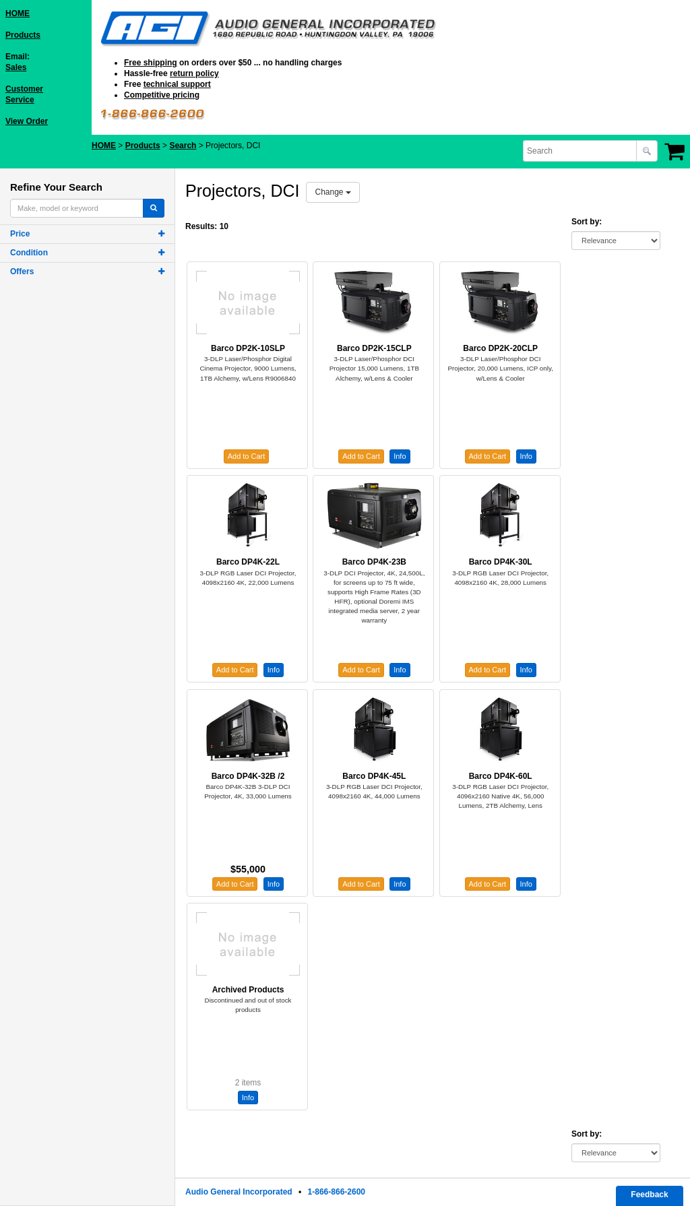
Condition (29, 252)
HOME (17, 13)
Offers (22, 271)
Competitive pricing (161, 95)
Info (400, 456)
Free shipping (150, 62)
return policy (194, 73)
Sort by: (586, 221)
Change (332, 192)
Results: (201, 226)
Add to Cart (246, 456)
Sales (15, 67)
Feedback (649, 1194)
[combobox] (581, 151)
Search (182, 145)
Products (22, 35)
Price (20, 234)
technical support (177, 84)
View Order (26, 121)
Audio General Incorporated (238, 1192)
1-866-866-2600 (336, 1192)
